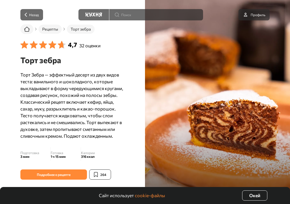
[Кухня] (93, 14)
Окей (254, 195)
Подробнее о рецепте (54, 175)
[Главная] (26, 29)
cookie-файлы (150, 195)
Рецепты (50, 29)
